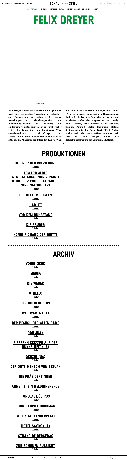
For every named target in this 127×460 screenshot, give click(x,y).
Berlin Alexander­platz (35, 416)
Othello (35, 293)
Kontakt (35, 458)
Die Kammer (86, 9)
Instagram (11, 457)
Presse (46, 458)
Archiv (95, 9)
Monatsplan (32, 9)
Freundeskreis (74, 458)
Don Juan (36, 333)
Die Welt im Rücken (35, 195)
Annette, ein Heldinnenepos (35, 387)
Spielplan (8, 3)
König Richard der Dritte (36, 235)
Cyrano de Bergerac (35, 436)
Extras (61, 9)
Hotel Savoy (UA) (35, 426)
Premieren (43, 9)
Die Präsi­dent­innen (35, 377)
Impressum (114, 458)
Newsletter (59, 458)
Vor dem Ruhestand (35, 215)
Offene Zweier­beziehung (36, 163)
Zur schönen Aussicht (35, 446)
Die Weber (35, 284)
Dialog (29, 3)
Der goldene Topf (36, 303)
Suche (24, 458)
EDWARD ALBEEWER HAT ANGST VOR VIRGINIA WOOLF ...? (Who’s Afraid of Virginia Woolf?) (36, 179)
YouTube (13, 457)
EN (124, 3)
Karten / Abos (19, 3)
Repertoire (53, 9)
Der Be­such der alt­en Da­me (35, 323)
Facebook (9, 457)
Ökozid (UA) (35, 357)
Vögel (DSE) (35, 264)
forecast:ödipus (35, 396)
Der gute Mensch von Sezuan (35, 367)
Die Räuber (35, 225)
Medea (35, 274)
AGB (87, 458)
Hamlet (35, 205)
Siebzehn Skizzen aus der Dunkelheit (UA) (35, 345)
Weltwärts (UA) (35, 313)
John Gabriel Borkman (35, 406)
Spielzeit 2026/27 (73, 9)
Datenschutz (99, 458)
